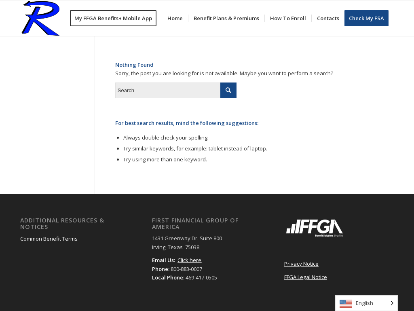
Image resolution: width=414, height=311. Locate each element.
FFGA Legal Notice (305, 277)
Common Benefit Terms (49, 238)
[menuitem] (116, 18)
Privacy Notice (301, 263)
